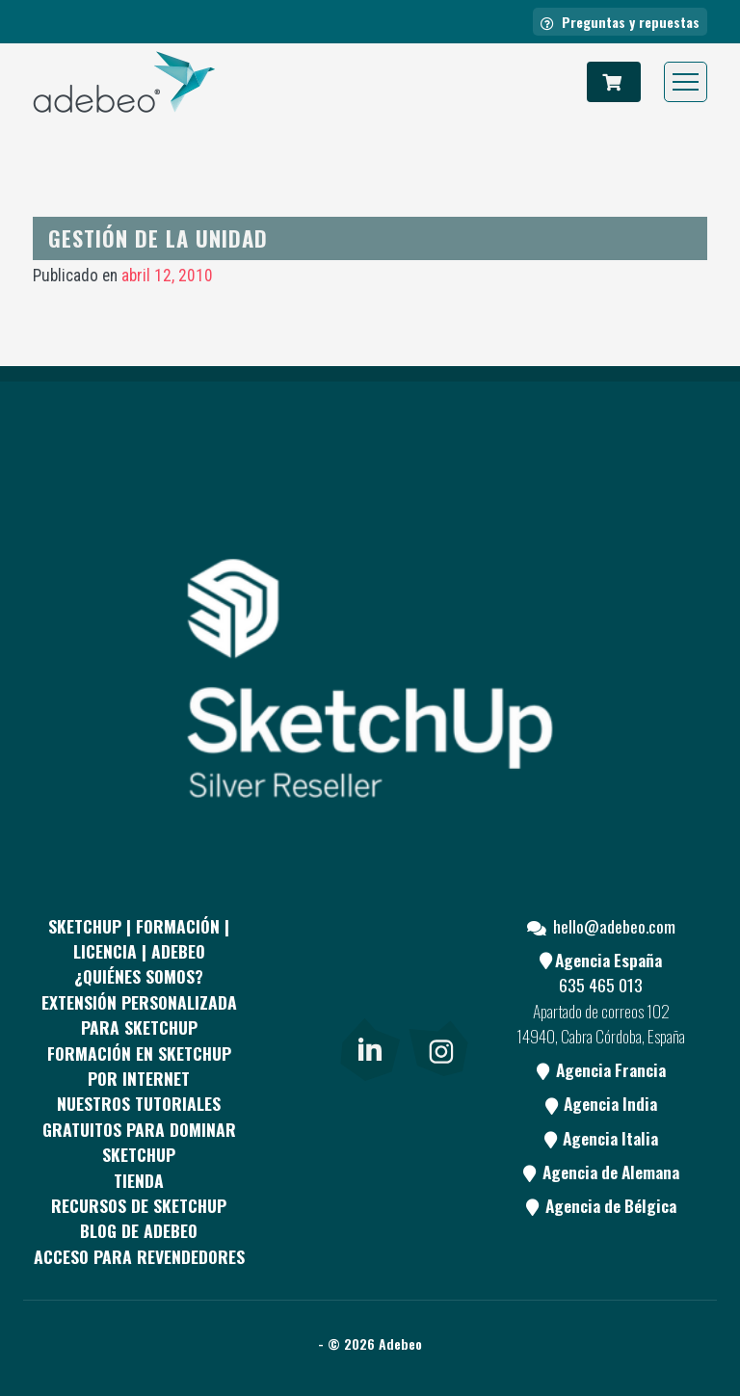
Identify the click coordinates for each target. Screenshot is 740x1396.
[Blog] (297, 1045)
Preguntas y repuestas (620, 22)
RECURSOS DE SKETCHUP (138, 1205)
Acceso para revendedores (139, 1256)
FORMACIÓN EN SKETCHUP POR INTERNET (139, 1065)
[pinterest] (368, 973)
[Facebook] (297, 973)
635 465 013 (601, 984)
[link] (369, 1045)
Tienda (139, 1180)
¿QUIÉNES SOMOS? (138, 975)
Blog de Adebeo (139, 1230)
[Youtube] (438, 973)
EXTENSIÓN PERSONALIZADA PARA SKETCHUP (139, 1014)
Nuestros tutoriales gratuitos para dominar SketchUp (139, 1129)
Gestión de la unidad (158, 237)
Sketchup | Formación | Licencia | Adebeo (138, 938)
